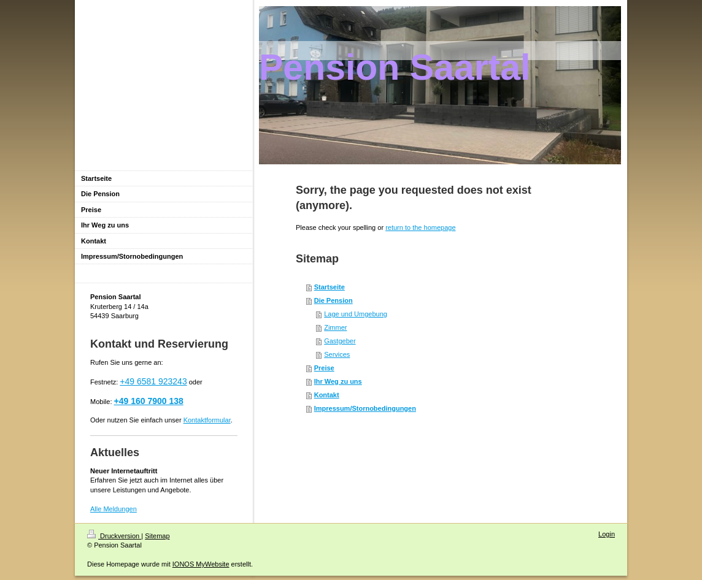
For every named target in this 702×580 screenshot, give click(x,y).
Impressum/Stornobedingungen (365, 408)
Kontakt (326, 395)
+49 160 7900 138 (148, 401)
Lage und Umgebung (355, 314)
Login (606, 534)
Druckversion (114, 536)
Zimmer (335, 327)
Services (337, 354)
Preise (324, 368)
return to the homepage (420, 227)
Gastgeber (339, 341)
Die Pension (333, 300)
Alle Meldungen (113, 509)
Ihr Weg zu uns (338, 381)
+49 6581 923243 (153, 381)
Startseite (329, 287)
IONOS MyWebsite (201, 564)
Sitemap (157, 536)
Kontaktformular (207, 420)
